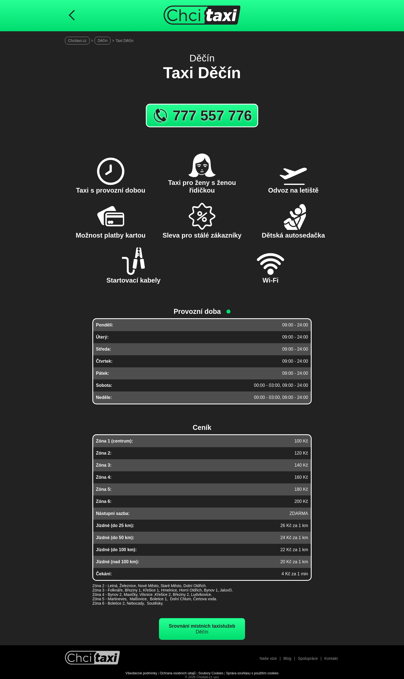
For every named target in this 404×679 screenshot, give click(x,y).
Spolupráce (308, 658)
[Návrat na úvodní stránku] (92, 658)
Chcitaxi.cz (77, 40)
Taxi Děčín (124, 40)
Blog (287, 658)
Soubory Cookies (210, 673)
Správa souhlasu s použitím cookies (252, 673)
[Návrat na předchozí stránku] (72, 15)
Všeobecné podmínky (141, 673)
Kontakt (331, 658)
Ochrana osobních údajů (178, 673)
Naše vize (268, 658)
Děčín (103, 40)
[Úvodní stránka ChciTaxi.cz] (202, 15)
